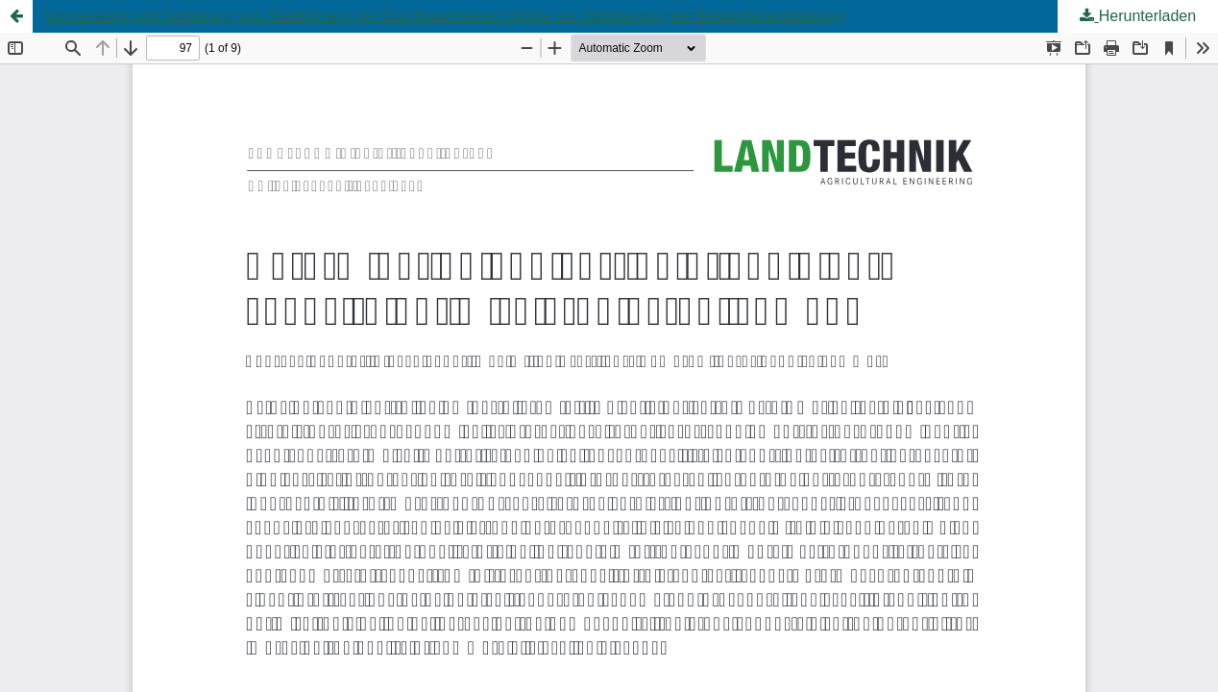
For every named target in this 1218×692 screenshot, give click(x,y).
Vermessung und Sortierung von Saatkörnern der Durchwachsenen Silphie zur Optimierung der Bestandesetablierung (444, 16)
